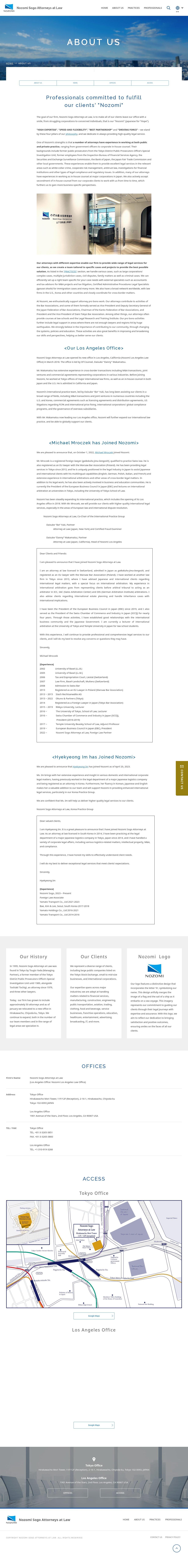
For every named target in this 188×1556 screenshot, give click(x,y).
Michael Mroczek (104, 454)
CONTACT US (156, 1546)
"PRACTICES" (70, 274)
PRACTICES (155, 1528)
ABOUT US (38, 84)
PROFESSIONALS (173, 1528)
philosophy (71, 136)
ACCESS (150, 84)
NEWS (75, 84)
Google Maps (94, 1319)
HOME (126, 1528)
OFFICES (112, 84)
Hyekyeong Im (80, 768)
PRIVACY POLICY (172, 1546)
